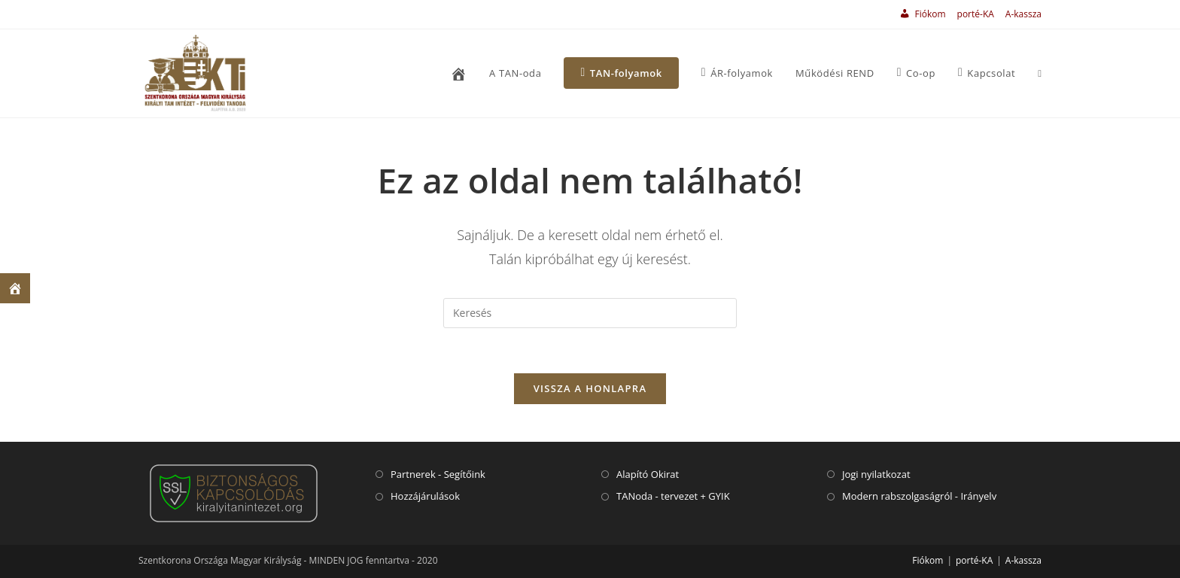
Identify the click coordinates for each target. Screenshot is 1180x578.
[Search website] (1039, 73)
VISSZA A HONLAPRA (590, 388)
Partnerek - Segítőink (438, 474)
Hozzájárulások (425, 496)
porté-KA (975, 14)
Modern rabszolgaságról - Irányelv (919, 496)
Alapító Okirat (647, 474)
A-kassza (1023, 14)
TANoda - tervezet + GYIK (673, 496)
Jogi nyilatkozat (876, 474)
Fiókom (927, 560)
